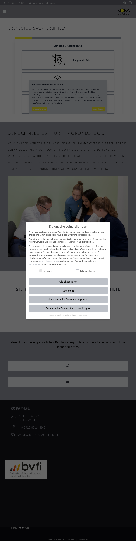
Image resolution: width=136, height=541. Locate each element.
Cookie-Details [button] (54, 315)
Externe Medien (85, 270)
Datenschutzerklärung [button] (69, 315)
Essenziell (45, 270)
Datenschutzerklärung (49, 260)
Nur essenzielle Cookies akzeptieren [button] (68, 299)
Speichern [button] (68, 290)
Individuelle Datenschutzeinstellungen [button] (68, 308)
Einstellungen (35, 263)
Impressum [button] (83, 315)
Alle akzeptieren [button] (68, 281)
